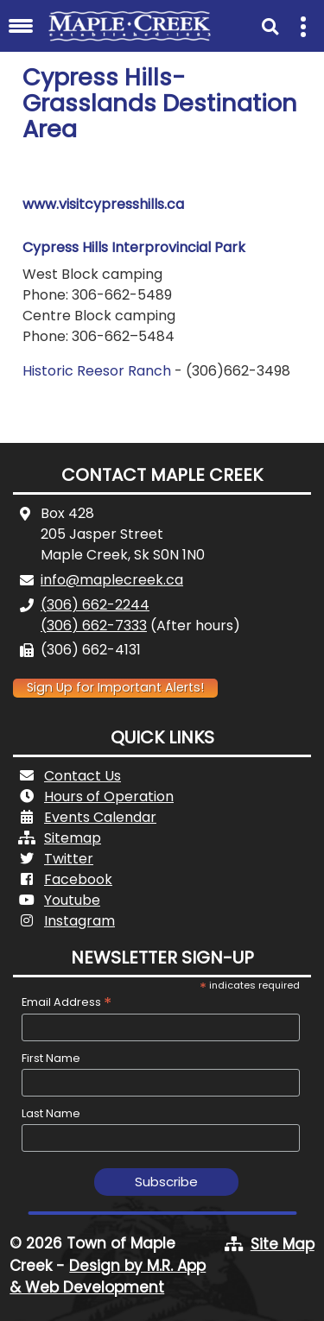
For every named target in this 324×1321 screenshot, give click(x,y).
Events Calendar (100, 817)
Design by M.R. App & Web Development (108, 1277)
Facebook (78, 879)
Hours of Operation (109, 796)
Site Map (282, 1244)
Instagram (79, 921)
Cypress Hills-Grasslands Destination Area (159, 103)
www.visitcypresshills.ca (104, 204)
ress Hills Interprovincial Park (147, 247)
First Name (51, 1058)
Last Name (51, 1113)
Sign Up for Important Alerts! (115, 687)
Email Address (66, 1001)
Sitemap (72, 838)
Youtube (72, 900)
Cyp (36, 247)
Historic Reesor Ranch (96, 371)
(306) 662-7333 (94, 625)
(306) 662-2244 (95, 605)
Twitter (68, 859)
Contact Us (82, 776)
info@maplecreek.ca (112, 580)
